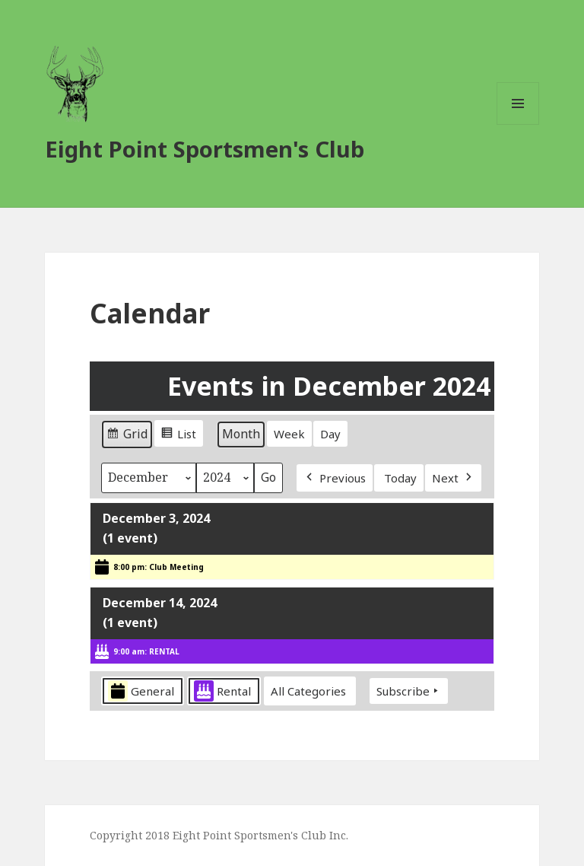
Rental (222, 691)
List (178, 435)
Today (400, 478)
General (141, 691)
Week (289, 433)
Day (330, 433)
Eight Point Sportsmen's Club (204, 149)
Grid (127, 436)
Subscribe (408, 691)
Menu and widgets (518, 124)
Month (241, 433)
